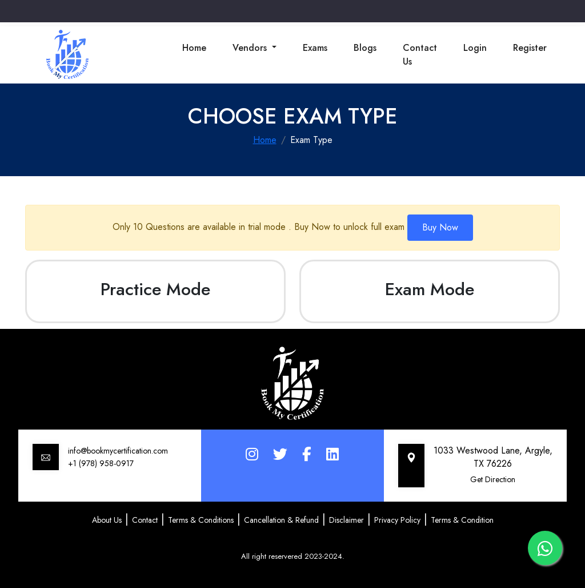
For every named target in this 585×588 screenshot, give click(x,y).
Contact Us (420, 54)
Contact (145, 520)
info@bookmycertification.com (118, 450)
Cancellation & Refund (281, 520)
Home (194, 47)
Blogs (365, 47)
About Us (107, 520)
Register (530, 47)
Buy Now (440, 227)
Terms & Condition (462, 520)
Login (475, 47)
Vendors (251, 47)
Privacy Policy (397, 520)
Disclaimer (346, 520)
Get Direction (492, 479)
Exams (315, 47)
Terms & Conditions (201, 520)
